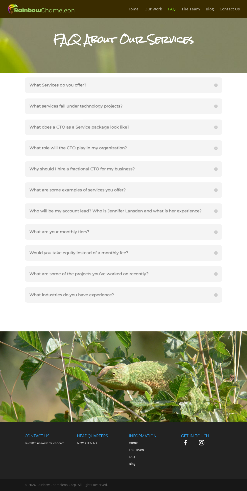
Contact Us (230, 9)
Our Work (153, 9)
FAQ (172, 9)
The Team (190, 9)
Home (133, 9)
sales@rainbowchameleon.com (44, 443)
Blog (210, 9)
